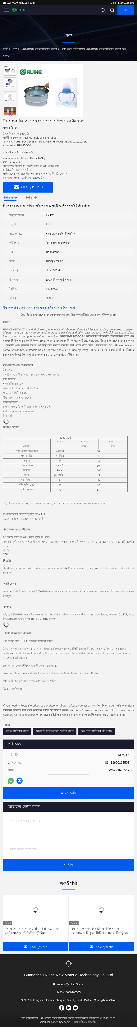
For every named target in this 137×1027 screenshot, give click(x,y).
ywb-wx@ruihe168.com (19, 2)
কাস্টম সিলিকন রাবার (17, 731)
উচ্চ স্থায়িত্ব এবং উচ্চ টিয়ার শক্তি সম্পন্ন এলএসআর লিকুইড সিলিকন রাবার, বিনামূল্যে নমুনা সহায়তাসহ (99, 931)
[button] (11, 115)
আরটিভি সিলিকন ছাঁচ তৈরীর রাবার (55, 731)
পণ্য (15, 49)
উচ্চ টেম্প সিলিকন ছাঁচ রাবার (96, 731)
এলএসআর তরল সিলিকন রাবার (39, 49)
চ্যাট (126, 10)
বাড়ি (5, 49)
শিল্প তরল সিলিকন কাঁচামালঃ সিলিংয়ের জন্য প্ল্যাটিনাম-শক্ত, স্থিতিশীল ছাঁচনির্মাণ (33, 931)
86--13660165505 (121, 2)
